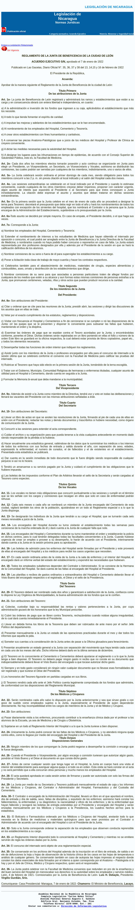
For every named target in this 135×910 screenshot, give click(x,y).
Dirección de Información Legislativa (84, 906)
